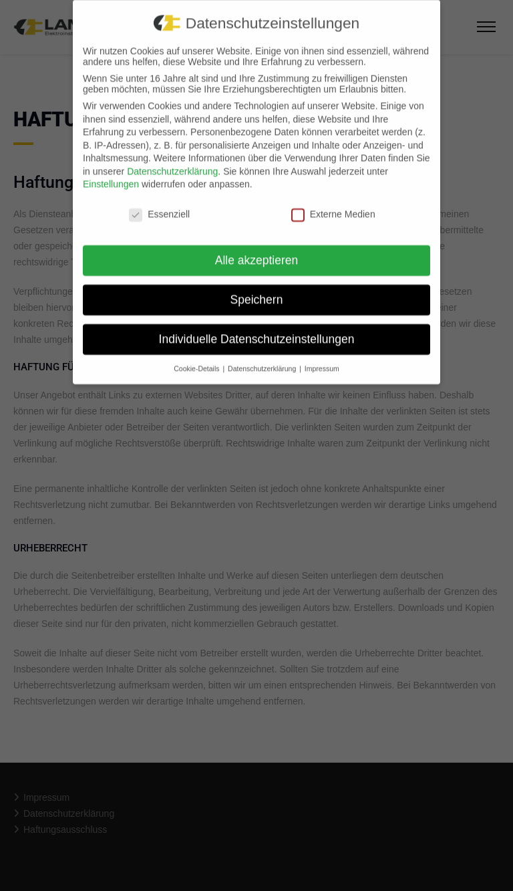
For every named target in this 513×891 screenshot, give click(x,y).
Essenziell (159, 206)
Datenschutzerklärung (172, 163)
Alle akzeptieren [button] (257, 252)
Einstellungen (111, 176)
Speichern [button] (256, 291)
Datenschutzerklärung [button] (263, 360)
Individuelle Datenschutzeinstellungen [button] (257, 331)
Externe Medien (333, 206)
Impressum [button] (322, 360)
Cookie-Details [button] (197, 360)
